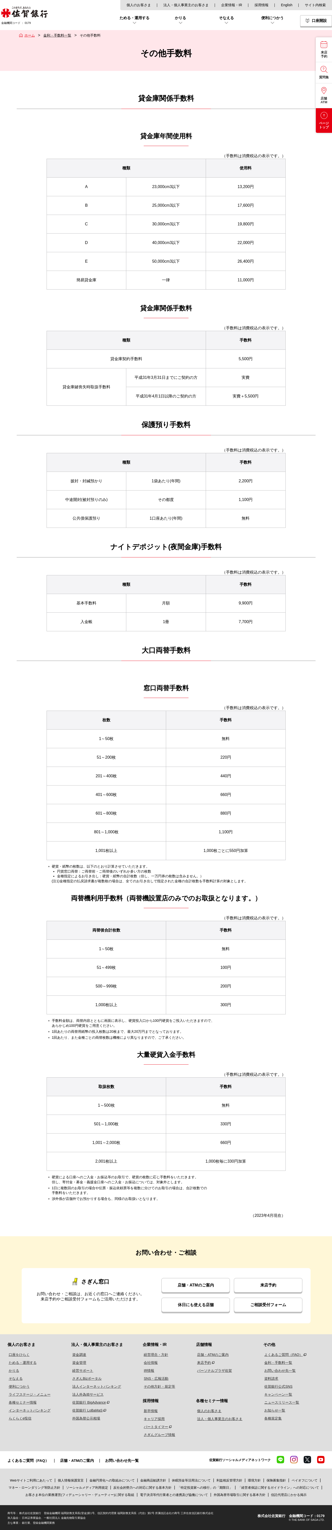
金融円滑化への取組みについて (112, 1480)
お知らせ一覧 (274, 1410)
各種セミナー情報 (21, 1402)
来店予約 (268, 1285)
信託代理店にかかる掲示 (289, 1495)
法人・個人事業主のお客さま (186, 5)
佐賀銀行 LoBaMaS (86, 1410)
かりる (12, 1371)
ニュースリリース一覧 (281, 1402)
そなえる (14, 1379)
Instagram (294, 1459)
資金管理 (78, 1363)
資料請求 (271, 1379)
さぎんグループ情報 (159, 1435)
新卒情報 (151, 1411)
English (286, 5)
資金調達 (78, 1355)
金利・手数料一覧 (57, 35)
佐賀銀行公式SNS (278, 1386)
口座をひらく (17, 1355)
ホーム (29, 35)
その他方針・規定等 (159, 1386)
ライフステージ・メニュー (28, 1394)
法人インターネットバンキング (95, 1386)
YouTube (321, 1459)
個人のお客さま (139, 5)
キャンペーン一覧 (278, 1394)
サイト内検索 (315, 5)
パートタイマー (156, 1427)
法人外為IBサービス (86, 1394)
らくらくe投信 (18, 1418)
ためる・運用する (21, 1363)
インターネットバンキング (28, 1410)
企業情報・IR (231, 5)
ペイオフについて (305, 1480)
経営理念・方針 (156, 1355)
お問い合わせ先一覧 (279, 1371)
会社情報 (151, 1363)
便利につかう (17, 1386)
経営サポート (81, 1371)
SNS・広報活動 (156, 1379)
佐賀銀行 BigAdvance (87, 1402)
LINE (280, 1459)
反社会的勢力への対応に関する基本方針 (142, 1487)
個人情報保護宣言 (71, 1480)
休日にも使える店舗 (196, 1305)
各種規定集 (272, 1418)
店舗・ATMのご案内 (196, 1285)
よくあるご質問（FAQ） (283, 1355)
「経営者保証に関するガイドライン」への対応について (278, 1487)
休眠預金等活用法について (191, 1480)
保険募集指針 (276, 1480)
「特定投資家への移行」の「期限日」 (204, 1487)
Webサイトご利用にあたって (31, 1480)
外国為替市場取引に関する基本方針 (240, 1495)
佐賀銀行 (24, 12)
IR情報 (149, 1371)
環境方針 (254, 1480)
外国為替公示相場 (85, 1418)
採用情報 (261, 5)
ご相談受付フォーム (268, 1305)
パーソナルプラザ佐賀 (214, 1371)
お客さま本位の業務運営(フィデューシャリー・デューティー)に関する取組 (79, 1495)
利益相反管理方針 (229, 1480)
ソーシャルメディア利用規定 (87, 1487)
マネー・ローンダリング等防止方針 (34, 1487)
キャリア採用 (154, 1419)
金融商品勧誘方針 (153, 1480)
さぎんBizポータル (85, 1379)
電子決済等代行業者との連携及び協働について (174, 1495)
